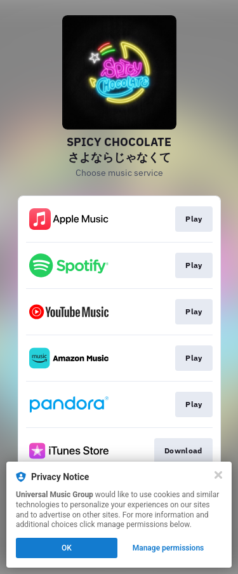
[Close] (218, 475)
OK (67, 548)
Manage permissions (168, 548)
